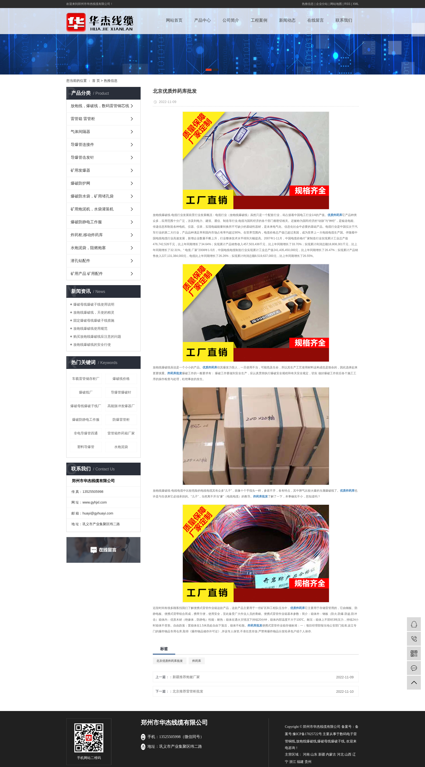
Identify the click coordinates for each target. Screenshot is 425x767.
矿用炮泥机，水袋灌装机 (92, 209)
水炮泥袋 (121, 447)
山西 (348, 754)
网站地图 (336, 4)
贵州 (308, 762)
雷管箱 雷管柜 (83, 119)
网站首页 (174, 20)
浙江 (292, 762)
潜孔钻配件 (80, 261)
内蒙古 (331, 754)
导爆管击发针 (82, 157)
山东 (313, 754)
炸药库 (196, 661)
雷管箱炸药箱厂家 (121, 433)
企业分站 (322, 4)
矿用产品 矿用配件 (87, 273)
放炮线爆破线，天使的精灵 (93, 312)
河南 (306, 754)
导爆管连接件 (82, 144)
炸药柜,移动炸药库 (87, 235)
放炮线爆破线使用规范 (90, 328)
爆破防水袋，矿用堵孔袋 (92, 196)
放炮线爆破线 (306, 741)
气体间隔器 (80, 132)
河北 (340, 754)
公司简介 (230, 20)
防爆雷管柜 (121, 419)
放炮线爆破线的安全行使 (92, 344)
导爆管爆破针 (121, 392)
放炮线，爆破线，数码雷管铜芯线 (100, 106)
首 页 (96, 81)
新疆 (321, 754)
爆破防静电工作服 (86, 222)
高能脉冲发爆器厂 (121, 406)
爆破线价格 (121, 379)
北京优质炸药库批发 (169, 661)
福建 (300, 762)
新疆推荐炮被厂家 (186, 677)
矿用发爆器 (80, 170)
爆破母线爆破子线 (331, 741)
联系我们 (344, 20)
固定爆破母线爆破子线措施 (93, 320)
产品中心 (202, 20)
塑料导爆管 (85, 447)
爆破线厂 (86, 392)
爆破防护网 (80, 183)
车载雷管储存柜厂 (85, 379)
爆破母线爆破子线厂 (85, 406)
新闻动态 (287, 20)
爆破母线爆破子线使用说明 (93, 304)
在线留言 (315, 20)
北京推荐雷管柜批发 (188, 691)
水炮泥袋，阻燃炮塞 (88, 248)
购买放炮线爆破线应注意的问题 (97, 336)
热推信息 (308, 4)
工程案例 (259, 20)
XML (356, 4)
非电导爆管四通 (86, 433)
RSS (347, 4)
